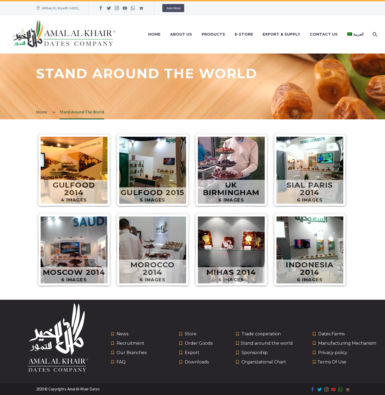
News (122, 333)
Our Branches (132, 352)
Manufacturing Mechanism (347, 343)
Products (213, 34)
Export (192, 352)
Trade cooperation (261, 333)
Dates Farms (331, 333)
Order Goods (199, 343)
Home (154, 34)
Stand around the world (267, 343)
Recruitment (130, 343)
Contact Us (324, 34)
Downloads (197, 361)
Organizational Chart (263, 361)
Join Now (173, 8)
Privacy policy (332, 352)
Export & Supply (281, 34)
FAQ (121, 361)
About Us (181, 34)
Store (191, 333)
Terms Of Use (331, 361)
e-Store (244, 34)
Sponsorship (254, 352)
